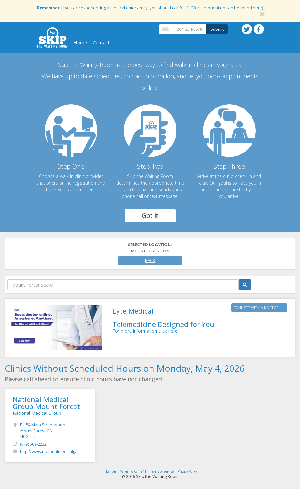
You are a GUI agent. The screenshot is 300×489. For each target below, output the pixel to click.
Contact (101, 42)
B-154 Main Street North (42, 430)
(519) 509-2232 (33, 444)
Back (150, 260)
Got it (150, 215)
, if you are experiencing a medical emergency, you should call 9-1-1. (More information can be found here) (150, 7)
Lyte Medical (133, 311)
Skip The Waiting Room (52, 37)
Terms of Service (162, 471)
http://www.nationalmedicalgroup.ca (55, 451)
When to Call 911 (133, 471)
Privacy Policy (187, 471)
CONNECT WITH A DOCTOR (256, 307)
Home (80, 42)
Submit (217, 29)
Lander (111, 471)
